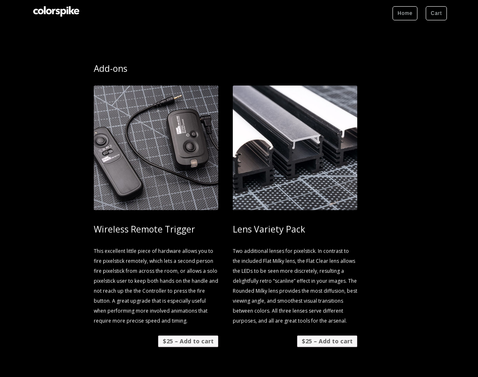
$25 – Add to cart (188, 341)
